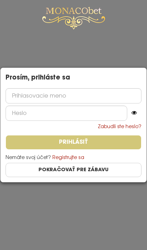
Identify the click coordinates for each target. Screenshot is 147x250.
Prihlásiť (73, 142)
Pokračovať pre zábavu (73, 169)
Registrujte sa (68, 157)
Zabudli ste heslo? (119, 126)
